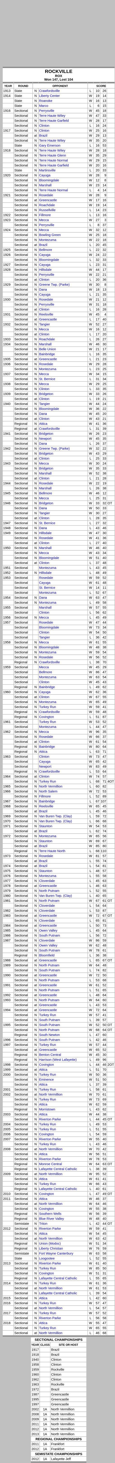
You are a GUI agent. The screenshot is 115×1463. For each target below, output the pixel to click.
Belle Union (47, 349)
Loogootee (47, 1258)
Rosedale (46, 195)
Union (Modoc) (50, 1243)
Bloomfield (46, 955)
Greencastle (48, 200)
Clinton (44, 125)
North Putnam (49, 891)
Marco (43, 106)
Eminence (46, 1079)
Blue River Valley (51, 1218)
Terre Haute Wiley (52, 115)
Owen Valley (48, 930)
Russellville (47, 210)
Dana (43, 289)
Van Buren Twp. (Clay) (55, 816)
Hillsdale (45, 269)
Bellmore (45, 250)
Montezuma (47, 240)
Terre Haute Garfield (54, 120)
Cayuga (45, 175)
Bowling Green (50, 235)
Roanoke (45, 101)
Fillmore (45, 215)
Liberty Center (49, 96)
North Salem (48, 791)
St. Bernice (47, 379)
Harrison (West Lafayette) (58, 1059)
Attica (43, 423)
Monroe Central (50, 1164)
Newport (45, 438)
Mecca (44, 220)
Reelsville (46, 314)
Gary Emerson (49, 145)
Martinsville (47, 170)
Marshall (45, 185)
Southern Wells (50, 1213)
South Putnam (49, 935)
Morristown (47, 1109)
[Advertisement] (59, 33)
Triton (43, 1223)
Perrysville (46, 110)
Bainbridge (47, 354)
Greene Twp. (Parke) (54, 284)
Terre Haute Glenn (52, 155)
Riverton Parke (50, 1119)
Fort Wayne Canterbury (56, 1253)
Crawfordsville (49, 91)
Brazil (43, 135)
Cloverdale (47, 881)
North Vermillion (50, 786)
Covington (46, 717)
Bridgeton (46, 394)
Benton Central (50, 1054)
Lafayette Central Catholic (58, 1169)
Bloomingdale (49, 180)
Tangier (44, 324)
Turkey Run (47, 707)
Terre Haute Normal (53, 160)
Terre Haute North (52, 851)
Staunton (45, 826)
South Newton (49, 1035)
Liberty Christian (51, 1248)
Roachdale (47, 205)
